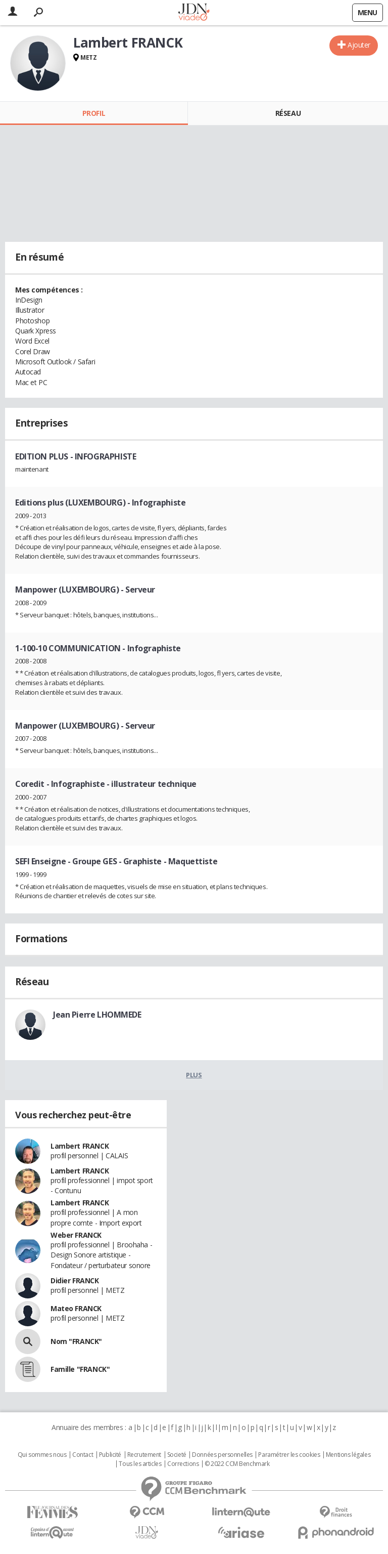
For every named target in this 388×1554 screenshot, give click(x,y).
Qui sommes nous (42, 1454)
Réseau (288, 113)
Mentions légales (348, 1454)
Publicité (110, 1454)
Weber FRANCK (76, 1235)
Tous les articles (140, 1463)
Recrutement (144, 1454)
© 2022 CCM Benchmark (237, 1463)
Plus (194, 1074)
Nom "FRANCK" (76, 1341)
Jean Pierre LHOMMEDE (97, 1014)
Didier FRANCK (75, 1280)
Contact (82, 1454)
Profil (93, 113)
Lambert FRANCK (80, 1146)
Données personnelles (222, 1454)
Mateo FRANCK (76, 1308)
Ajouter (359, 45)
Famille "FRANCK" (80, 1369)
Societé (176, 1454)
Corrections (183, 1463)
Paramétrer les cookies (289, 1454)
